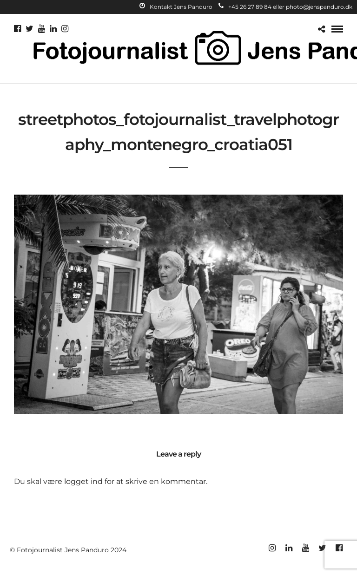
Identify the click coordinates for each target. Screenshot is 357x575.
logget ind (83, 481)
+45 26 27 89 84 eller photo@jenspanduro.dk (285, 6)
